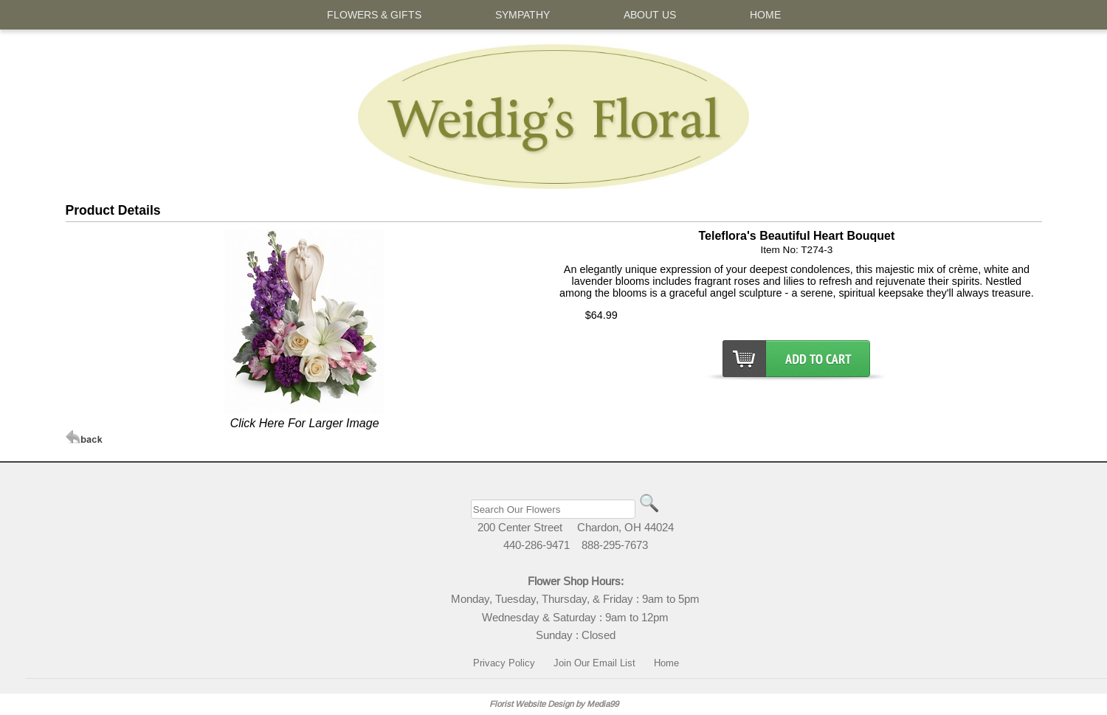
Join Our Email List (594, 663)
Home (666, 663)
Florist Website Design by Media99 (553, 703)
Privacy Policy (504, 663)
